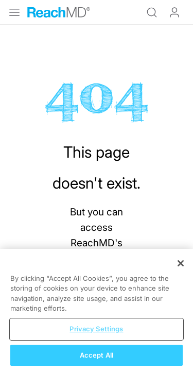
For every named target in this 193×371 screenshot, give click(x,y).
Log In (174, 12)
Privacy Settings (96, 337)
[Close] (180, 272)
